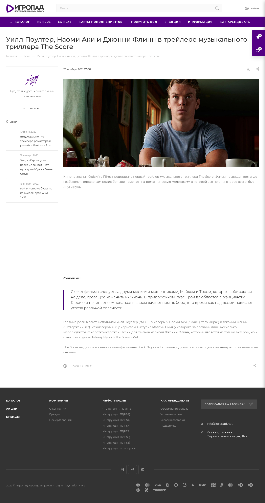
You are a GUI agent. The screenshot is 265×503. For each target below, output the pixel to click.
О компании (57, 408)
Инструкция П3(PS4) (116, 425)
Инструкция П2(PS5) (116, 437)
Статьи (11, 122)
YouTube (142, 469)
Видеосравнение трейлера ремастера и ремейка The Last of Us (35, 141)
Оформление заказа (174, 408)
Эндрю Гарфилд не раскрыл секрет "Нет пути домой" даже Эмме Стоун (36, 167)
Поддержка (168, 425)
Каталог (13, 400)
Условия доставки (172, 420)
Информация (114, 400)
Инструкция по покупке (119, 448)
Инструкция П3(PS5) (116, 442)
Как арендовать (174, 400)
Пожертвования (60, 420)
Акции (12, 408)
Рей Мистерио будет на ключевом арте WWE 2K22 (36, 193)
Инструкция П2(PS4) (116, 420)
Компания (58, 400)
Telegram (132, 469)
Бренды (13, 416)
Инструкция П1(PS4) (116, 414)
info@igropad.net (219, 424)
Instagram (122, 469)
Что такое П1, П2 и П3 (117, 408)
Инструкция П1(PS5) (116, 431)
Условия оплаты (171, 414)
